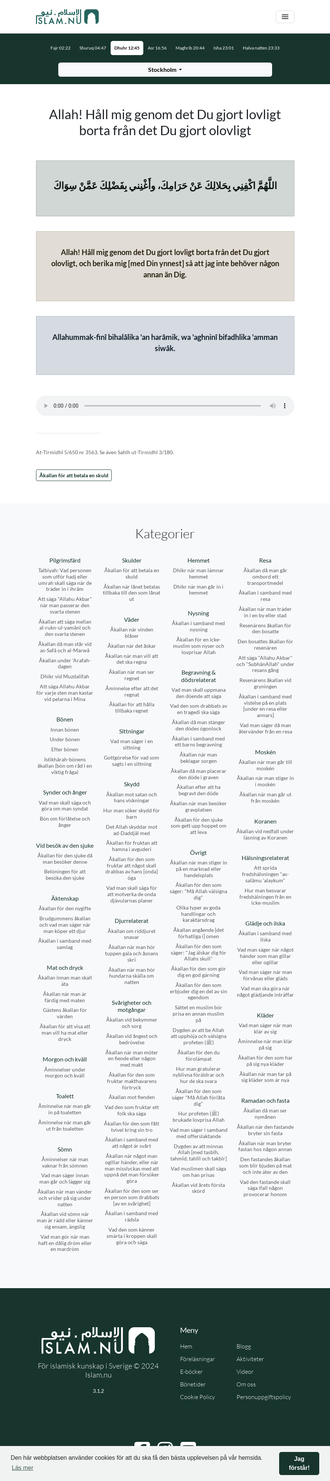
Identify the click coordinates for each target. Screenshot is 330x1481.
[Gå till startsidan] (67, 16)
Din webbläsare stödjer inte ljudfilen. (165, 406)
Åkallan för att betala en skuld (73, 475)
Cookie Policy (197, 1397)
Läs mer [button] (22, 1468)
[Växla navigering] (285, 16)
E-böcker (191, 1371)
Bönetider (193, 1384)
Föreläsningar (197, 1359)
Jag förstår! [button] (299, 1463)
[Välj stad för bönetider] (165, 70)
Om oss (246, 1384)
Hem (186, 1346)
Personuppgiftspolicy (263, 1397)
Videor (245, 1371)
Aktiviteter (250, 1359)
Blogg (243, 1346)
